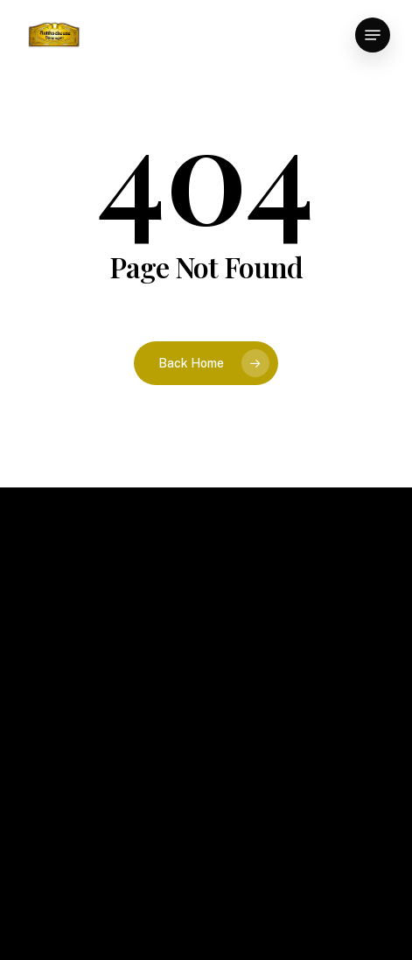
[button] (372, 35)
